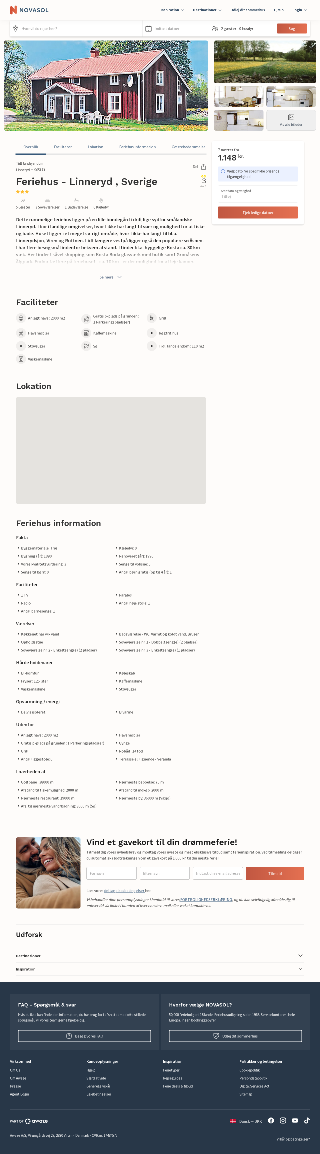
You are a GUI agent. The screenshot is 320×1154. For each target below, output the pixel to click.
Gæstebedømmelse (189, 146)
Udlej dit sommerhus (247, 10)
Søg (292, 28)
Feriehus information (137, 146)
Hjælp (279, 10)
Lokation (95, 146)
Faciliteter (63, 146)
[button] (175, 28)
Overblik (31, 146)
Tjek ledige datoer (258, 212)
